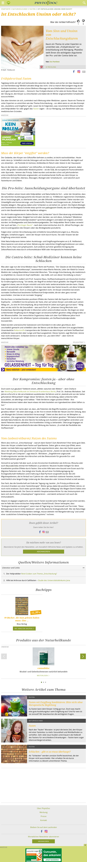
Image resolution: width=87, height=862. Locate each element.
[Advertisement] (43, 785)
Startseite (5, 9)
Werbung (43, 812)
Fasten (32, 9)
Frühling (51, 67)
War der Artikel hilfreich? (63, 22)
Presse (43, 816)
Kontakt (43, 820)
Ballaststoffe (19, 330)
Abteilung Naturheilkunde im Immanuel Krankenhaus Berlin (30, 391)
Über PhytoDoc (43, 808)
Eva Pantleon (55, 62)
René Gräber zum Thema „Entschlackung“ (39, 573)
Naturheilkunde (19, 9)
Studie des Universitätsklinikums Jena (54, 580)
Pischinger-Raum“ (25, 225)
